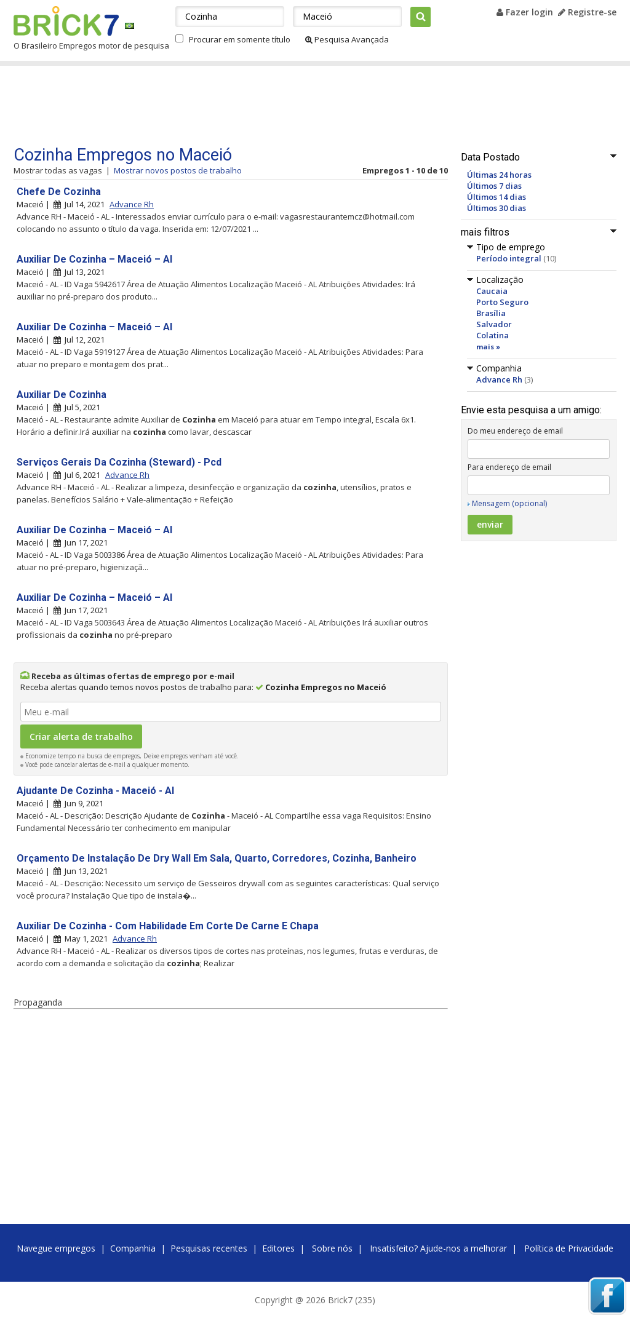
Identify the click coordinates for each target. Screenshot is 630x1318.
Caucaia (492, 290)
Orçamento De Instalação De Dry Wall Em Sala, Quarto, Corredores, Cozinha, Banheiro (217, 858)
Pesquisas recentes (208, 1248)
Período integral (508, 258)
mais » (488, 346)
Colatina (492, 335)
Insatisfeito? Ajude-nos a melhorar (438, 1248)
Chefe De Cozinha (59, 191)
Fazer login (524, 12)
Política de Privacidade (568, 1248)
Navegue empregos (56, 1248)
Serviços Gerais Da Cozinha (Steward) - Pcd (119, 462)
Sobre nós (332, 1248)
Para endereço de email (509, 467)
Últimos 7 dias (494, 185)
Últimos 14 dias (496, 196)
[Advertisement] (247, 106)
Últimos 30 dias (496, 207)
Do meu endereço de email (515, 431)
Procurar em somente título (239, 39)
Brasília (491, 313)
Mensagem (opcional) (509, 503)
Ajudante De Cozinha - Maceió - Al (95, 790)
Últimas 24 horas (499, 174)
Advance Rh (499, 379)
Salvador (494, 324)
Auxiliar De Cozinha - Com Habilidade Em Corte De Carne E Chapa (168, 926)
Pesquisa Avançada (347, 39)
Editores (278, 1248)
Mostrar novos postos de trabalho (178, 170)
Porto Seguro (502, 302)
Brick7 (66, 21)
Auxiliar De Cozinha (61, 394)
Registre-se (587, 12)
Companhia (133, 1248)
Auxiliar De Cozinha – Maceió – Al (94, 259)
